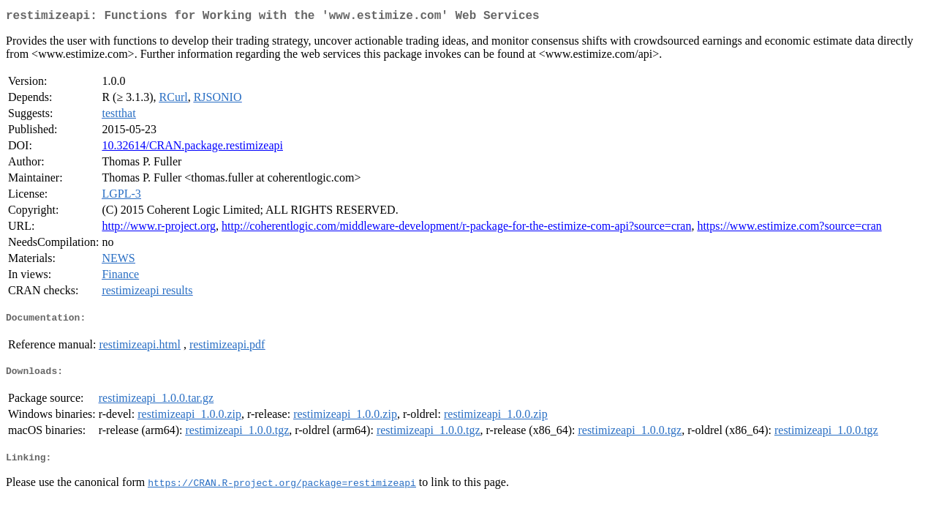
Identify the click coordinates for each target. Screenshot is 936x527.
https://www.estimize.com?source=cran (789, 229)
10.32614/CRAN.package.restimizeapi (192, 148)
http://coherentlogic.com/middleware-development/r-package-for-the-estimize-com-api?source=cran (456, 229)
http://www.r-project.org (159, 229)
